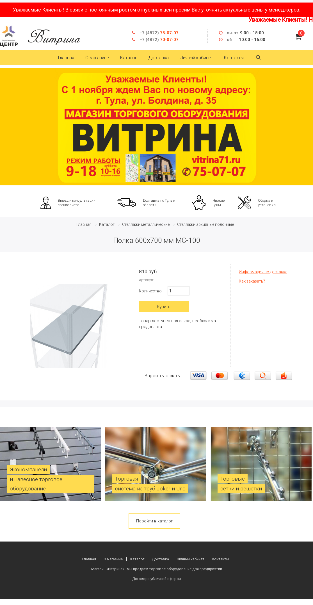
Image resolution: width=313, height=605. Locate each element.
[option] (156, 126)
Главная (66, 57)
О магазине (97, 57)
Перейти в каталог (154, 521)
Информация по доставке (263, 272)
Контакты (234, 57)
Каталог (128, 57)
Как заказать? (252, 281)
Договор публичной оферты (156, 579)
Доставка (158, 57)
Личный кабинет (196, 57)
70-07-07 (159, 39)
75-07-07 (159, 32)
